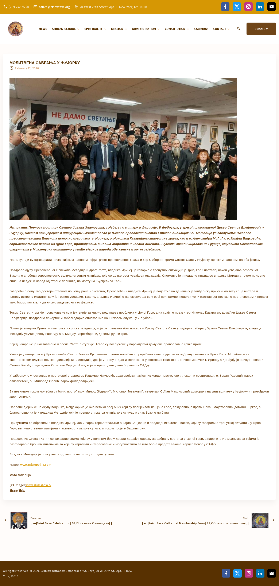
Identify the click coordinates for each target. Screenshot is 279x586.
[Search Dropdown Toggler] (239, 29)
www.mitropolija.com (35, 465)
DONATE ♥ (261, 29)
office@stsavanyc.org (54, 7)
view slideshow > (38, 485)
